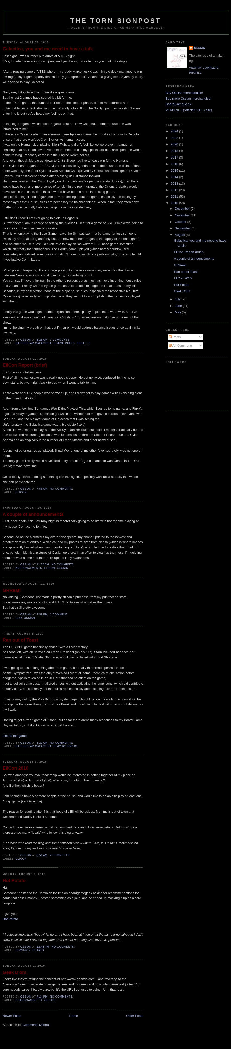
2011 (175, 196)
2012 (175, 190)
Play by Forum (65, 746)
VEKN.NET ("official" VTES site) (189, 110)
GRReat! (12, 590)
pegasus (84, 343)
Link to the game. (15, 736)
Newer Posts (12, 1016)
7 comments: (60, 339)
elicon (21, 492)
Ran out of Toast (20, 640)
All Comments (181, 345)
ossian (62, 568)
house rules (64, 343)
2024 (175, 131)
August (180, 235)
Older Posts (134, 1016)
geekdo (50, 1000)
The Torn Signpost (115, 20)
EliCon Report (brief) (25, 365)
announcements (28, 568)
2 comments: (60, 855)
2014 (175, 177)
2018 (175, 151)
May (178, 312)
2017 (175, 157)
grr (19, 618)
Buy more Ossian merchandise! (188, 98)
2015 (175, 170)
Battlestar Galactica (34, 343)
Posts (175, 337)
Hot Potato (14, 880)
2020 (175, 144)
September (183, 228)
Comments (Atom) (36, 1025)
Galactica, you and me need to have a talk (48, 48)
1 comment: (59, 614)
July (178, 299)
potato (38, 950)
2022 (175, 138)
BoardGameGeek (178, 104)
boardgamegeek (29, 1000)
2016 (175, 164)
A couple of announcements (33, 514)
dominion (23, 950)
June (179, 306)
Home (73, 1016)
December (183, 209)
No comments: (62, 488)
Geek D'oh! (14, 972)
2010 (175, 203)
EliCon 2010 (15, 768)
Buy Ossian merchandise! (184, 93)
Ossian (199, 48)
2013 (175, 183)
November (183, 215)
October (181, 222)
